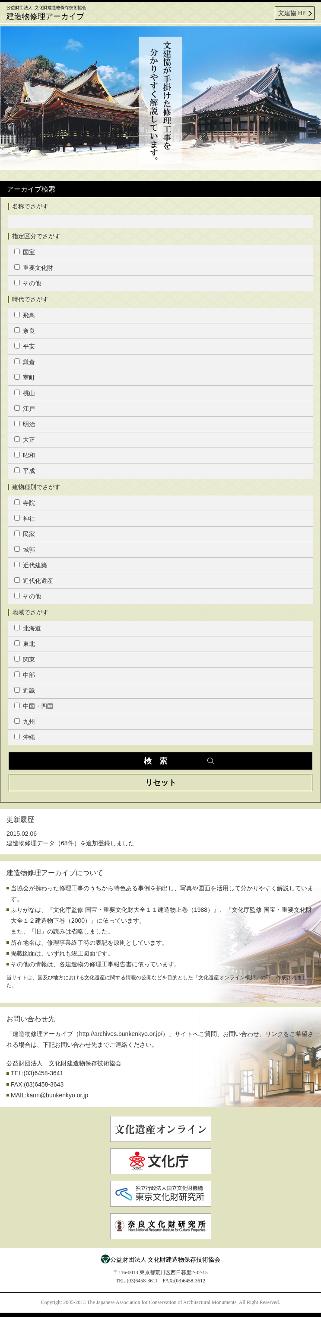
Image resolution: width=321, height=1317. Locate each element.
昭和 (24, 455)
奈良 (24, 330)
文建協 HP (291, 13)
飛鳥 (24, 315)
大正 (24, 439)
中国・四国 (33, 706)
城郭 (24, 549)
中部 (24, 674)
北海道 (27, 628)
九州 (24, 721)
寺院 (24, 502)
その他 (27, 283)
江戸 (24, 408)
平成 (24, 470)
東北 (24, 643)
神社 (24, 518)
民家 (24, 534)
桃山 (24, 393)
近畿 (24, 690)
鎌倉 (24, 361)
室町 (24, 377)
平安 (24, 346)
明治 (24, 424)
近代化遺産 (33, 580)
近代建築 (30, 565)
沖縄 (24, 737)
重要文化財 (33, 267)
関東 (24, 659)
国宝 (24, 252)
